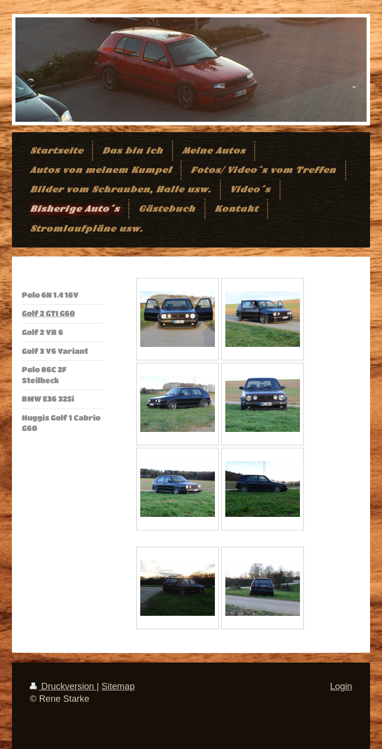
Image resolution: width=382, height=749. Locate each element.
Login (341, 686)
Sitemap (118, 686)
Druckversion (63, 686)
